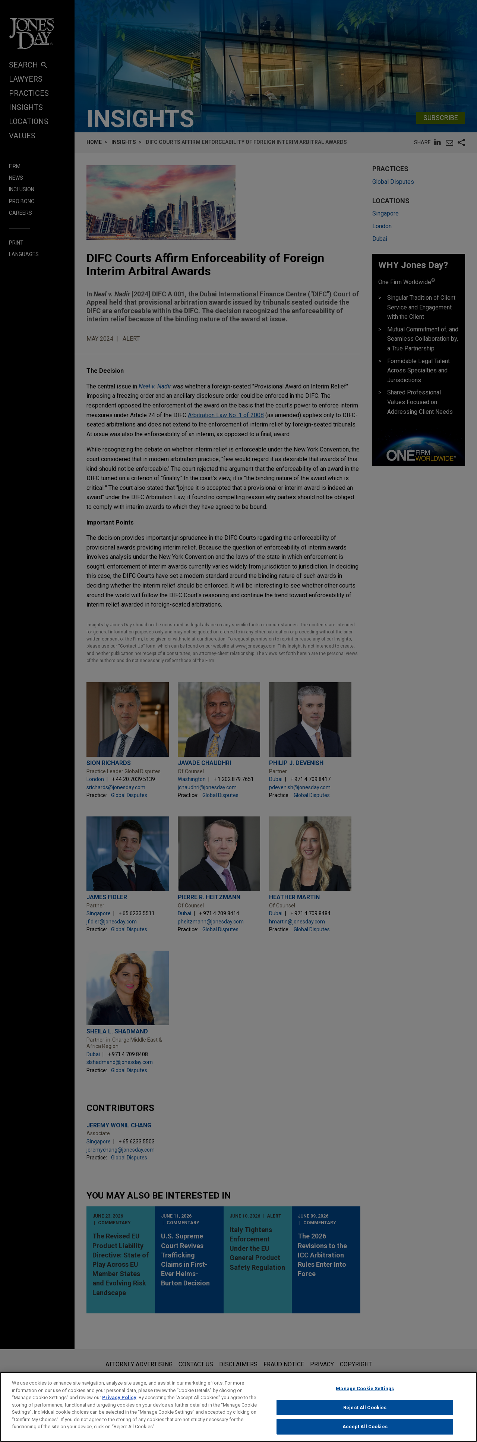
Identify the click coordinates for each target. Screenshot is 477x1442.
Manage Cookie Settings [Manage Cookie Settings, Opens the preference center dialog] (365, 1392)
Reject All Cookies (364, 1411)
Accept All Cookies (365, 1430)
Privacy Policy (119, 1401)
